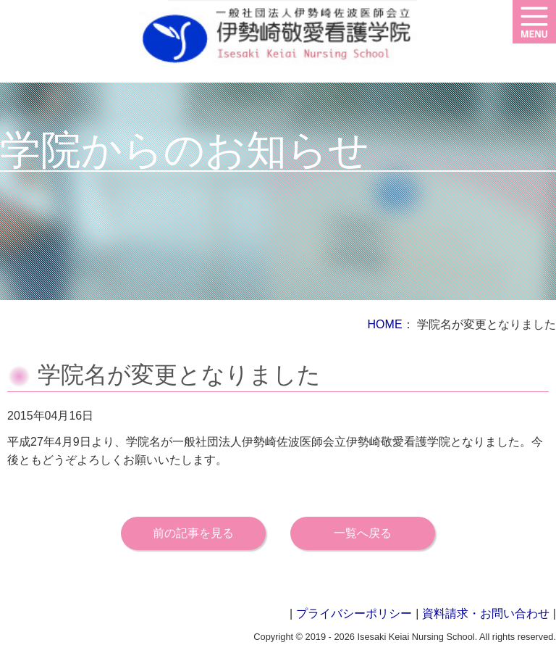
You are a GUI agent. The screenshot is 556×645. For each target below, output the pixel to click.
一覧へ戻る (363, 533)
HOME (385, 324)
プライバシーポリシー (354, 613)
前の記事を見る (193, 533)
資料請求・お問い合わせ (485, 613)
